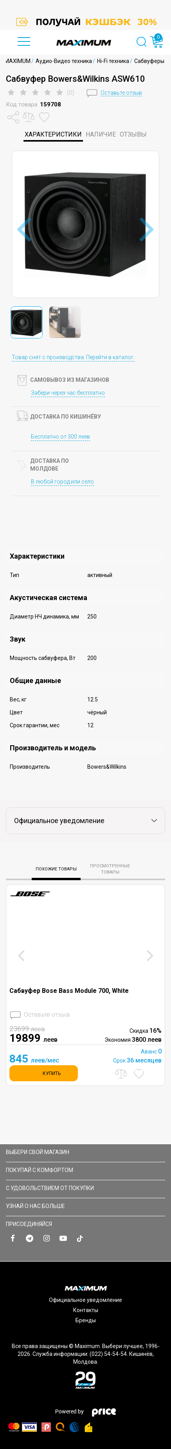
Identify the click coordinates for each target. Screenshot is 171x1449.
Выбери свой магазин (84, 1152)
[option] (85, 22)
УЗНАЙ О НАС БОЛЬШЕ (84, 1206)
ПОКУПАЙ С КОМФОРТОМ (84, 1170)
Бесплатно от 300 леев (60, 436)
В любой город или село (62, 481)
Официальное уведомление (85, 1300)
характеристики (53, 134)
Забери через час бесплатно (68, 393)
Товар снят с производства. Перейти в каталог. (73, 357)
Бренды (86, 1320)
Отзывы (133, 134)
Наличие (101, 134)
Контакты (85, 1310)
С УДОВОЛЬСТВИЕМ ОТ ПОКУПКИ (84, 1188)
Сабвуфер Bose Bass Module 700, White (69, 990)
